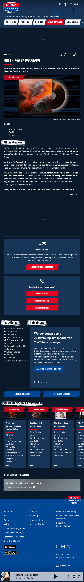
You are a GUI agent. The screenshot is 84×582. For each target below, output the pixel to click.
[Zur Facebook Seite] (57, 546)
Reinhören (13, 135)
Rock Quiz (39, 22)
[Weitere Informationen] (79, 576)
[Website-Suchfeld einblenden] (60, 4)
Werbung (34, 515)
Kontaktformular (42, 301)
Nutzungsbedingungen (14, 532)
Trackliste (13, 132)
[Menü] (74, 4)
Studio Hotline (42, 293)
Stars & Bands (72, 22)
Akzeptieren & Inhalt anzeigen (49, 369)
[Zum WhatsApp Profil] (68, 546)
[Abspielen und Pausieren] (55, 576)
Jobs (5, 515)
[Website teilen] (69, 54)
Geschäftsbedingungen (14, 536)
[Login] (65, 4)
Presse (6, 520)
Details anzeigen (41, 382)
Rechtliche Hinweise (13, 541)
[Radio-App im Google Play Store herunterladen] (16, 553)
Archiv (6, 524)
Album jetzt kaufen (22, 394)
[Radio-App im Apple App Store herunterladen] (16, 547)
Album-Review (15, 129)
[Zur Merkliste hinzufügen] (61, 54)
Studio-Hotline (36, 520)
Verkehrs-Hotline (37, 524)
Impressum (8, 511)
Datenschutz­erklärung (66, 511)
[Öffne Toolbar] (74, 54)
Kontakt (33, 511)
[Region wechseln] (65, 556)
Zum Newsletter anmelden (42, 267)
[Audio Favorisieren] (13, 576)
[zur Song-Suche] (73, 576)
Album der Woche (55, 22)
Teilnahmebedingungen (14, 528)
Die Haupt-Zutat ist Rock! (54, 167)
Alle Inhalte (11, 22)
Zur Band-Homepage (62, 394)
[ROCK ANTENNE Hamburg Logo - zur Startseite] (11, 7)
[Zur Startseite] (74, 503)
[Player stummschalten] (68, 576)
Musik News (25, 22)
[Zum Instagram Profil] (63, 546)
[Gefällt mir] (65, 54)
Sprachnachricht (42, 308)
